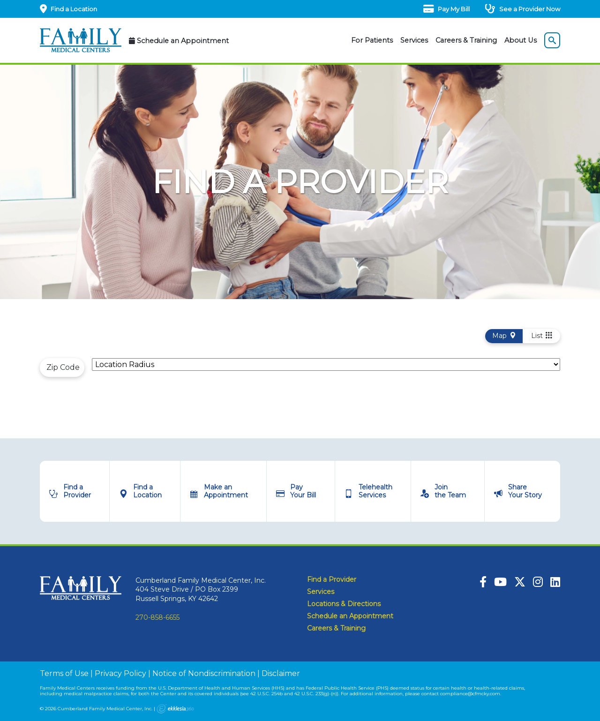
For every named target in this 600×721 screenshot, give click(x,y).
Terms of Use (64, 673)
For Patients (372, 40)
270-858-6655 (157, 617)
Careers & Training (466, 40)
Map (504, 335)
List (541, 335)
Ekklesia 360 (175, 708)
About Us (520, 40)
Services (414, 40)
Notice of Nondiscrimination (203, 673)
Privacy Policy (120, 673)
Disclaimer (281, 673)
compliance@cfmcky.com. (470, 694)
